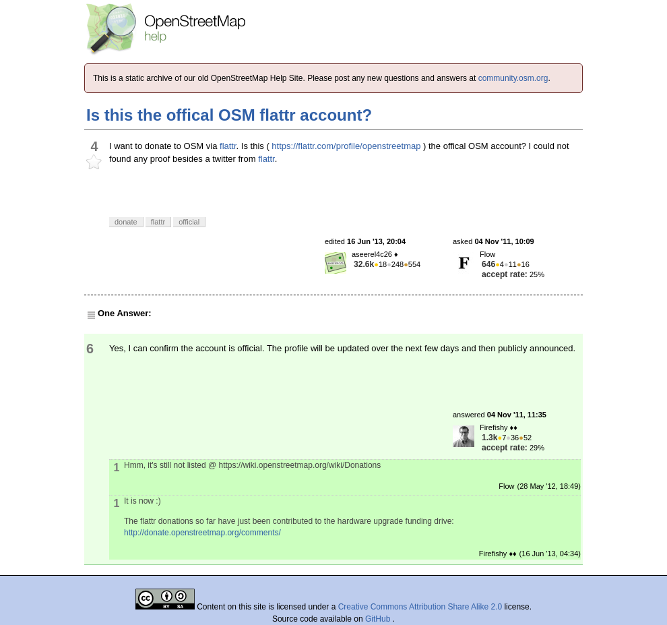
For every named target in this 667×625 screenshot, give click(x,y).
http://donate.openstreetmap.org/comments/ (202, 532)
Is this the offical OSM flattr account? (229, 115)
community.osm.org (513, 78)
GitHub (379, 619)
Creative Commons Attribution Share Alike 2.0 (420, 607)
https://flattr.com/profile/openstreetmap (346, 146)
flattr (228, 146)
